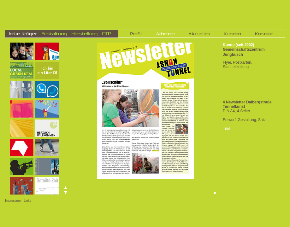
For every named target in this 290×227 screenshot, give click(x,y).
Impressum (13, 200)
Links (27, 200)
